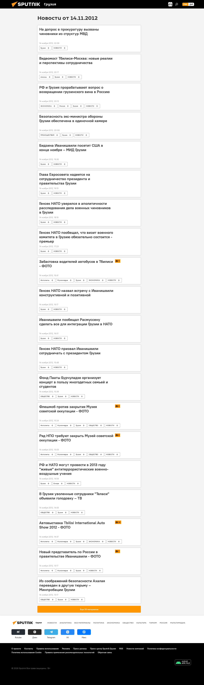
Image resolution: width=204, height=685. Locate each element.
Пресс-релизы (80, 648)
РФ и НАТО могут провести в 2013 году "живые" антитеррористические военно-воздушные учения (73, 469)
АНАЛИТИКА (66, 622)
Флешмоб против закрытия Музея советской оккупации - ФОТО (68, 408)
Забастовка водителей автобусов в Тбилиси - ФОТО (76, 263)
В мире (56, 483)
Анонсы (44, 77)
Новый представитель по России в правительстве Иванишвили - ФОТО (70, 554)
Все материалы (82, 622)
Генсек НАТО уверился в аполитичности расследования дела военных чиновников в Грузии (75, 208)
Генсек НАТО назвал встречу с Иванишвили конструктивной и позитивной (76, 292)
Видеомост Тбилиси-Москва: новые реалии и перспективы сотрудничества (75, 60)
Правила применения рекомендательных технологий (69, 652)
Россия (62, 106)
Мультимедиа (62, 280)
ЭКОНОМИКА (46, 106)
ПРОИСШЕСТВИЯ (47, 135)
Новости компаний (135, 648)
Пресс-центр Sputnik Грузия (103, 648)
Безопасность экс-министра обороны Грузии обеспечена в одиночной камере (73, 118)
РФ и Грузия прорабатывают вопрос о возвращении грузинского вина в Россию (74, 89)
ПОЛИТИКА (98, 622)
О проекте (16, 648)
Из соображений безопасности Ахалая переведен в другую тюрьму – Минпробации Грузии (72, 585)
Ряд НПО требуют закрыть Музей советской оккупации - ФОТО (76, 437)
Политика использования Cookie (26, 652)
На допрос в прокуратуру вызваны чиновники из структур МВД (69, 31)
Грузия (43, 48)
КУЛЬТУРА (141, 622)
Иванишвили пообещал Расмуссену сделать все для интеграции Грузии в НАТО (75, 321)
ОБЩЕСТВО (45, 396)
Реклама (66, 648)
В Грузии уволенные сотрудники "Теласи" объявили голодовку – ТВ (74, 496)
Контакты (28, 648)
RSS (121, 648)
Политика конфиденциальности (161, 648)
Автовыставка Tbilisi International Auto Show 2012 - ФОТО (72, 525)
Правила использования (47, 648)
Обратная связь (105, 652)
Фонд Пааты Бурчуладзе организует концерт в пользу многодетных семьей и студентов (73, 382)
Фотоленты (45, 280)
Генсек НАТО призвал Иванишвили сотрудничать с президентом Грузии (69, 350)
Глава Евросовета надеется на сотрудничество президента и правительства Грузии (64, 179)
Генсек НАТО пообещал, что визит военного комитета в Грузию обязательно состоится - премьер (76, 237)
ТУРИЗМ (153, 622)
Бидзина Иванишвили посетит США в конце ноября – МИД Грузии (71, 147)
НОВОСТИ (58, 48)
